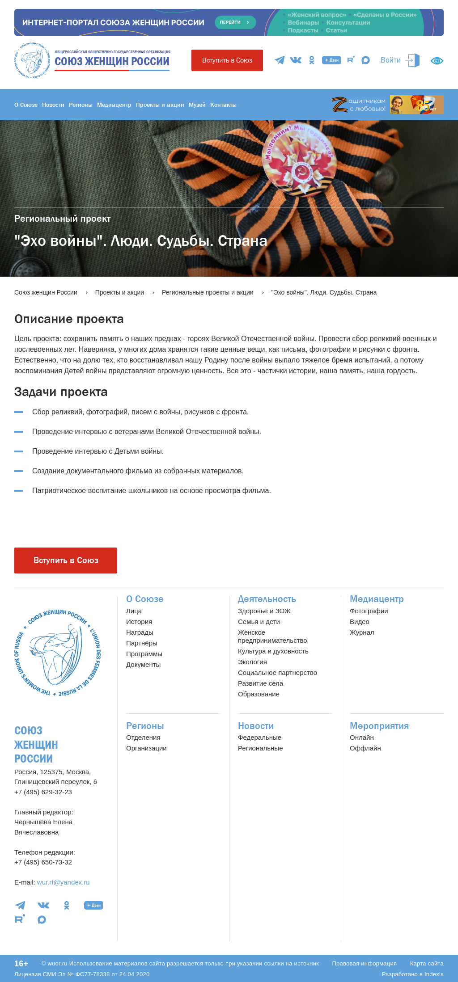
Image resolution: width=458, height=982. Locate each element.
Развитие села (260, 683)
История (139, 621)
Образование (259, 694)
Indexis (434, 974)
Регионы (81, 105)
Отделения (143, 737)
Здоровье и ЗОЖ (264, 611)
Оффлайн (365, 748)
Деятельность (267, 599)
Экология (252, 662)
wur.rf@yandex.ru (63, 882)
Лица (134, 611)
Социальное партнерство (277, 672)
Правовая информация (364, 963)
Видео (359, 621)
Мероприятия (379, 726)
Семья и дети (259, 621)
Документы (143, 664)
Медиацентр (114, 105)
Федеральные (259, 737)
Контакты (223, 105)
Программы (144, 653)
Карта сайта (427, 963)
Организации (146, 748)
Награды (139, 632)
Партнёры (141, 643)
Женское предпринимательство (272, 636)
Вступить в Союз (227, 60)
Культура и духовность (273, 651)
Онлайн (362, 737)
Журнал (362, 632)
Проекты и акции (160, 105)
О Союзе (26, 105)
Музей (197, 105)
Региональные (260, 748)
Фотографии (369, 611)
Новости (53, 105)
